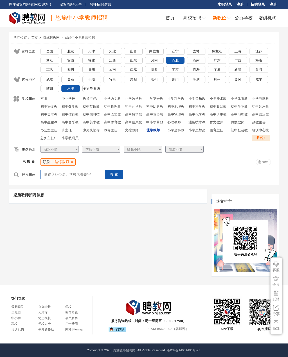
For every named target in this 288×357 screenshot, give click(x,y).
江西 (112, 60)
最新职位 (17, 307)
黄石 (70, 79)
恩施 (70, 88)
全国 (49, 51)
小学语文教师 (112, 99)
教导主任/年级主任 (90, 99)
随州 (49, 88)
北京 (70, 51)
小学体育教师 (239, 99)
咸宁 (258, 79)
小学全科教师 (175, 131)
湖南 (196, 60)
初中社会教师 (239, 131)
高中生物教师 (48, 123)
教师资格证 (46, 329)
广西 (237, 60)
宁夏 (217, 69)
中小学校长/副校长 (69, 99)
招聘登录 (258, 4)
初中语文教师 (48, 107)
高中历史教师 (218, 115)
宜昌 (112, 79)
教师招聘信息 (100, 4)
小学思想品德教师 (197, 131)
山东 (133, 60)
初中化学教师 (133, 107)
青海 (196, 69)
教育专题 (71, 312)
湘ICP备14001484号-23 (183, 350)
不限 (43, 98)
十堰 (91, 79)
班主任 (67, 130)
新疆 (237, 69)
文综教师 (132, 130)
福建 (91, 60)
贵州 (91, 69)
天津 (91, 51)
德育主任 (216, 130)
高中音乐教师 (70, 123)
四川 (70, 69)
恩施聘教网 (51, 37)
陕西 (154, 69)
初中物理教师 (112, 107)
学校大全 (44, 323)
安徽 (70, 60)
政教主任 (259, 122)
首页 (170, 17)
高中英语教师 (154, 115)
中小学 (16, 318)
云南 (112, 69)
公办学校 (244, 17)
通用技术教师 (197, 123)
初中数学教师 (70, 107)
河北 (112, 51)
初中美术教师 (48, 115)
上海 (237, 51)
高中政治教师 (260, 115)
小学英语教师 (154, 99)
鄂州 (154, 79)
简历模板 (44, 318)
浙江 (49, 60)
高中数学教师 (133, 115)
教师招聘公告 (71, 4)
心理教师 (174, 122)
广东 (217, 60)
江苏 (258, 51)
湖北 (175, 60)
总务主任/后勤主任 (47, 138)
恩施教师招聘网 (124, 350)
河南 (154, 60)
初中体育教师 (70, 115)
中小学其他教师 (154, 123)
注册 (240, 4)
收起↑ (261, 138)
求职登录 (225, 4)
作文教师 (216, 122)
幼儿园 (16, 312)
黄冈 (237, 79)
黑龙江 (217, 51)
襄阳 (133, 79)
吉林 (196, 51)
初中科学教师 (197, 107)
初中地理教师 (175, 107)
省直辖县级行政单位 (91, 89)
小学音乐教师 (197, 99)
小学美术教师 (218, 99)
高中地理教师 (239, 115)
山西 (133, 51)
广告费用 (71, 323)
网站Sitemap (74, 329)
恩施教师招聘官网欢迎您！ (30, 4)
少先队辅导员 (91, 131)
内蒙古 (154, 51)
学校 (68, 307)
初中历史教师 (154, 107)
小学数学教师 (133, 99)
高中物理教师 (175, 115)
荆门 (175, 79)
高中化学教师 (197, 115)
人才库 (43, 312)
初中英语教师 (91, 107)
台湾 (258, 69)
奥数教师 (237, 122)
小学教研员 (70, 138)
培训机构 (267, 17)
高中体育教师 (112, 123)
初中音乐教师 (260, 107)
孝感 (196, 79)
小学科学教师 (175, 99)
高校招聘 (192, 17)
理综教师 (153, 130)
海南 (258, 60)
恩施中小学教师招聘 (80, 37)
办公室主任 (48, 130)
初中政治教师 (218, 107)
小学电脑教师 (260, 99)
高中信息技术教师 (133, 123)
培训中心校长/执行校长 (260, 131)
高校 (14, 323)
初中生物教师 (239, 107)
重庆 (49, 69)
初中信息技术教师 (91, 115)
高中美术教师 (91, 123)
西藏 (133, 69)
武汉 (49, 79)
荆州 (217, 79)
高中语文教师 (112, 115)
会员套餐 (71, 318)
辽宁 (175, 51)
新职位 (219, 17)
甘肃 (175, 69)
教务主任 (110, 130)
